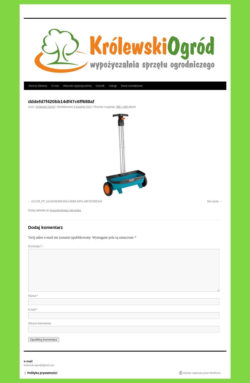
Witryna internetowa (39, 323)
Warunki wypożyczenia (77, 85)
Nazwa (33, 295)
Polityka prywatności (42, 373)
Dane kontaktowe (132, 85)
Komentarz (35, 246)
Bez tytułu (213, 201)
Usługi (112, 85)
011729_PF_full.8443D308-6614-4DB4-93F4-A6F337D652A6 (66, 201)
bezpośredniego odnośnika (65, 210)
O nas (55, 85)
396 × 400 (122, 106)
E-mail (32, 309)
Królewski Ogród (45, 106)
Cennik (100, 85)
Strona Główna (38, 85)
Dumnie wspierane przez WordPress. (202, 372)
